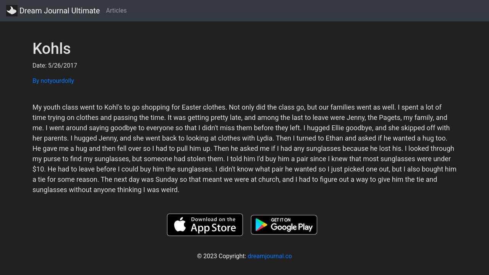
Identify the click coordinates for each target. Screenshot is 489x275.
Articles (116, 10)
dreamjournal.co (270, 256)
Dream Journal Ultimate (53, 10)
